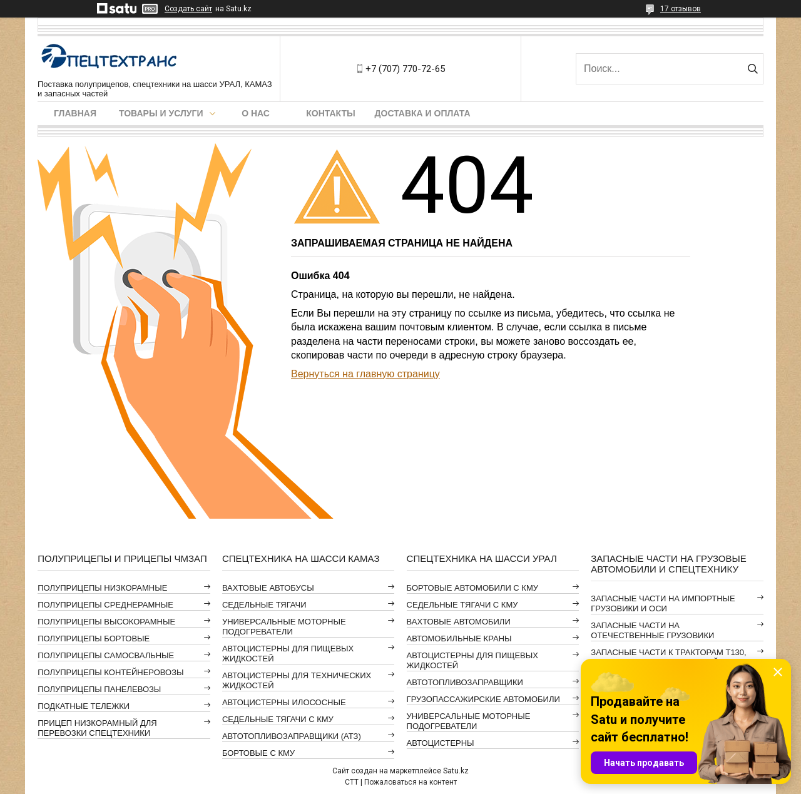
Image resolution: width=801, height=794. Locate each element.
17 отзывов (680, 8)
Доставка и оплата (423, 113)
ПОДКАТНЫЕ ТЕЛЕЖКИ (84, 706)
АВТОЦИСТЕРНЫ (440, 743)
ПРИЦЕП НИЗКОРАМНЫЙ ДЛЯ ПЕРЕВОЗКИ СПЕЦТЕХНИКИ (97, 728)
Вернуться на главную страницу (365, 374)
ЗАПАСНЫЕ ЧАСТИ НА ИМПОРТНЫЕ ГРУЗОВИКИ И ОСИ (663, 603)
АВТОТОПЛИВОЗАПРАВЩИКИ (465, 682)
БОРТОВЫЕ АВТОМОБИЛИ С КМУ (472, 588)
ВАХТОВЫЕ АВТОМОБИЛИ (459, 621)
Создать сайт (188, 8)
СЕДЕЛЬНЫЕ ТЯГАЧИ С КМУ (278, 719)
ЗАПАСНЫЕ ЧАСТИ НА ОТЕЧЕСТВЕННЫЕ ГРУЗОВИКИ (652, 630)
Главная (75, 113)
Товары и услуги (161, 113)
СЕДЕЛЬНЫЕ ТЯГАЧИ (264, 604)
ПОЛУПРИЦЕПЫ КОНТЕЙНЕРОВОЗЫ (110, 672)
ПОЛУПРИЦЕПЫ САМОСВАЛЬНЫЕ (106, 655)
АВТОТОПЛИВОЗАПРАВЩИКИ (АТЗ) (291, 736)
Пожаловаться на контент (410, 782)
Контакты (330, 113)
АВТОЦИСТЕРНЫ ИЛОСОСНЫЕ (284, 702)
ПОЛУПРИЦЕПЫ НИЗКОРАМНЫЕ (102, 588)
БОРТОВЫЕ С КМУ (258, 753)
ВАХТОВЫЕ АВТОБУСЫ (268, 588)
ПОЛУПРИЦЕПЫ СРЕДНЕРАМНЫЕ (105, 604)
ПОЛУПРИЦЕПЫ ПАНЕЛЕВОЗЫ (99, 689)
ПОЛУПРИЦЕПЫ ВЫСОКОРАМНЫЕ (106, 621)
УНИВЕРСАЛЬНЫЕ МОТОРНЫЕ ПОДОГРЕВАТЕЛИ (284, 626)
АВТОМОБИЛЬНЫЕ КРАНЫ (459, 638)
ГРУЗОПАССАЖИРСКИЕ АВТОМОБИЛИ (483, 699)
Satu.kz (456, 770)
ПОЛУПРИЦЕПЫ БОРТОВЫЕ (94, 638)
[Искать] (752, 68)
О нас (256, 113)
